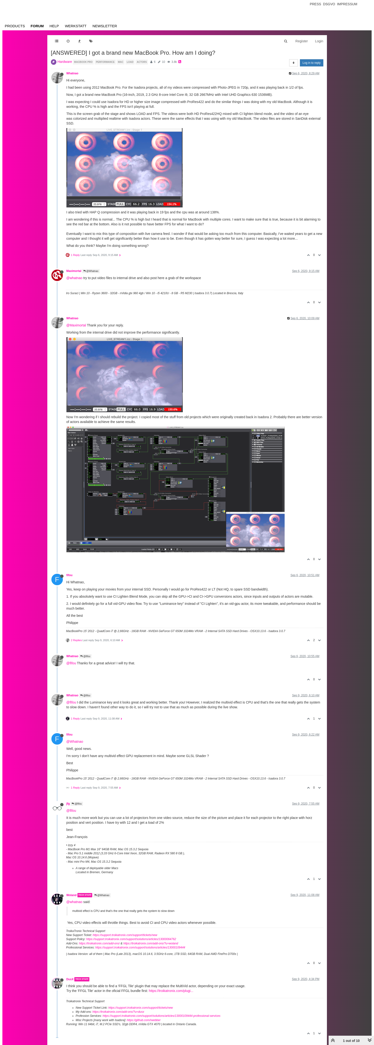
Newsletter (104, 26)
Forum (37, 26)
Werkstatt (76, 26)
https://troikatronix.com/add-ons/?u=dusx (118, 1011)
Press (315, 4)
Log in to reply (311, 63)
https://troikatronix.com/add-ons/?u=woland (150, 943)
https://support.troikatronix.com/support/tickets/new (125, 935)
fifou (69, 575)
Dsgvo (329, 4)
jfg (68, 803)
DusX (70, 979)
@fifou (85, 656)
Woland (71, 895)
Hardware (65, 62)
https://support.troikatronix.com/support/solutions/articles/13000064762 (131, 939)
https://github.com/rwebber (144, 1020)
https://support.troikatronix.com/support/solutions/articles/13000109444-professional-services (161, 1016)
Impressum (347, 4)
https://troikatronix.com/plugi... (171, 991)
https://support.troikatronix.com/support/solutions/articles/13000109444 (140, 947)
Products (15, 26)
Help (54, 26)
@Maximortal (76, 325)
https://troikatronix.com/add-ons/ (99, 943)
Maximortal (73, 271)
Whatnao (72, 73)
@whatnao (74, 278)
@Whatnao (90, 271)
